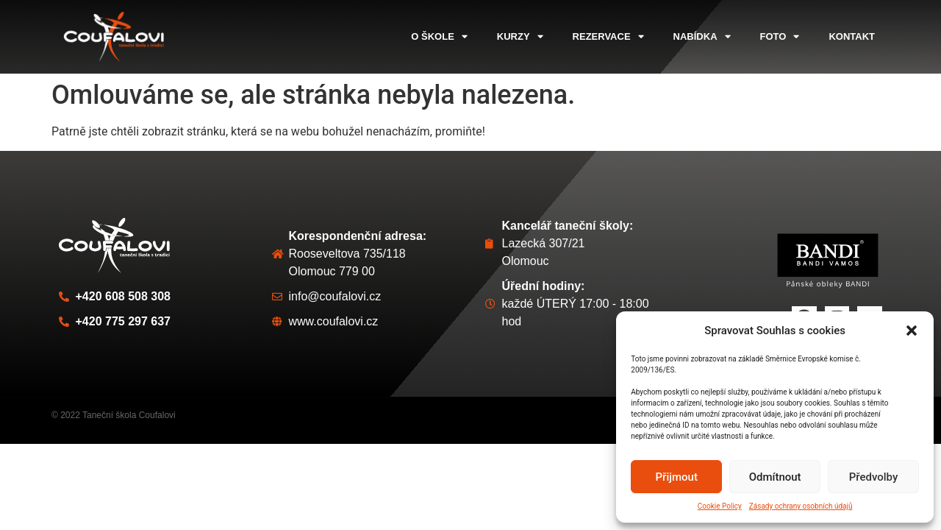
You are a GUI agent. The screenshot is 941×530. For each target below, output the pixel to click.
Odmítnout (775, 477)
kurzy (520, 36)
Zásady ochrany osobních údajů (801, 506)
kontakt (852, 36)
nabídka (702, 36)
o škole (439, 36)
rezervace (608, 36)
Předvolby (873, 477)
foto (780, 36)
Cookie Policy (720, 506)
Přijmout (677, 477)
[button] (911, 330)
